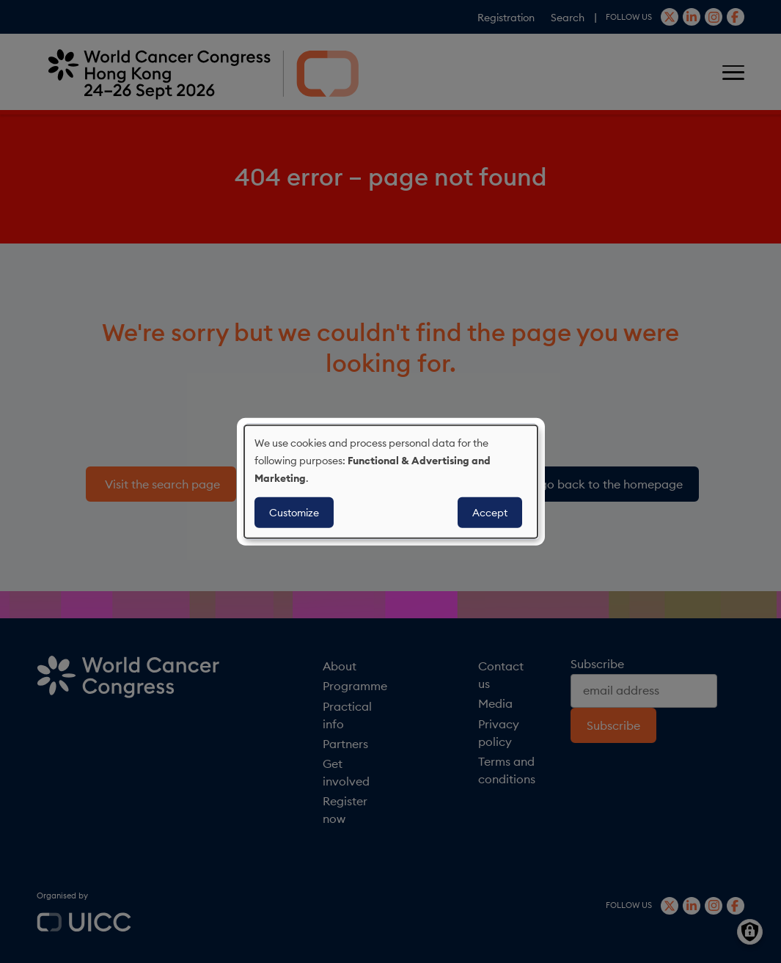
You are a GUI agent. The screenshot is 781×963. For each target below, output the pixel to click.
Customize (294, 512)
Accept (489, 512)
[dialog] (391, 481)
